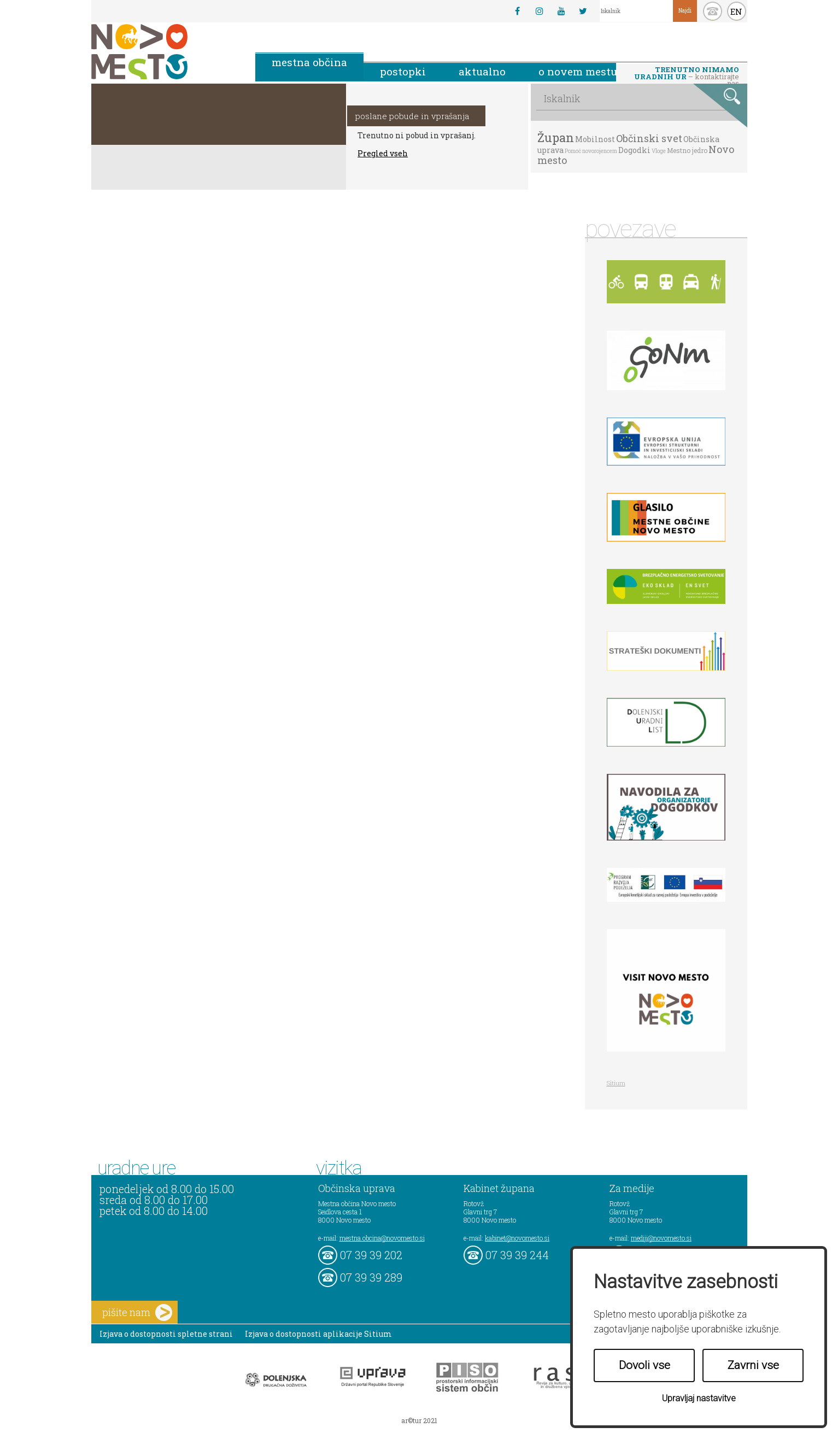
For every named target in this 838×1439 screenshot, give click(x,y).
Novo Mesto (165, 51)
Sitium (616, 1083)
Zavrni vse (753, 1365)
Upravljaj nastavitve (699, 1398)
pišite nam (137, 1312)
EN (736, 11)
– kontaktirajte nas (686, 73)
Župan (555, 137)
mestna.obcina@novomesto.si (382, 1238)
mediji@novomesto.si (661, 1238)
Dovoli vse (644, 1365)
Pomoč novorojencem (591, 151)
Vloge (659, 151)
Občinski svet (649, 138)
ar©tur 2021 (419, 1420)
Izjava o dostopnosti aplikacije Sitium (318, 1334)
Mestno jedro (687, 150)
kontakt (712, 11)
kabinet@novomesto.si (517, 1238)
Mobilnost (595, 139)
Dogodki (634, 150)
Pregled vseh (383, 153)
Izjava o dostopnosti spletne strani (166, 1334)
